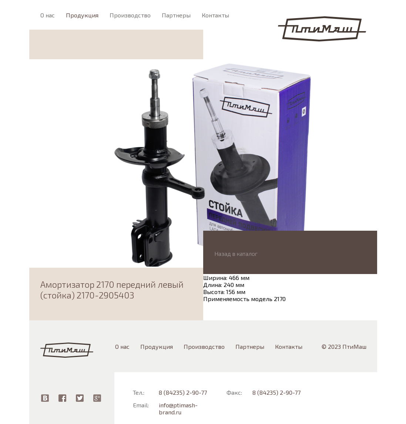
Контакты (215, 15)
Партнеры (176, 15)
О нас (47, 15)
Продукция (82, 15)
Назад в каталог (236, 253)
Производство (130, 15)
